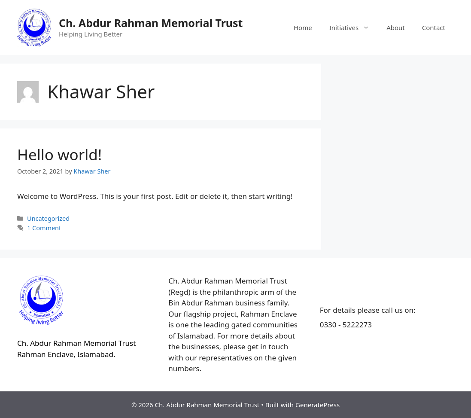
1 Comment (44, 228)
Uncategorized (48, 218)
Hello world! (59, 154)
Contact (433, 27)
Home (303, 27)
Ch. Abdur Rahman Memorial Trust (151, 22)
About (395, 27)
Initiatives (353, 27)
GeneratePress (317, 404)
